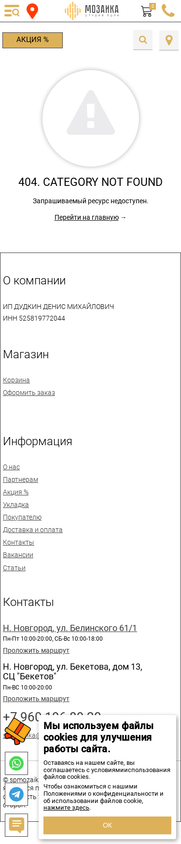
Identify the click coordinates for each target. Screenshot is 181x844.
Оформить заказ (29, 392)
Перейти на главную (87, 217)
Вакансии (18, 555)
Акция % (32, 39)
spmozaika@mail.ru (32, 735)
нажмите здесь (66, 807)
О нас (11, 467)
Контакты (18, 542)
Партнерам (20, 479)
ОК (107, 825)
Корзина (16, 380)
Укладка (16, 504)
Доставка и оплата (33, 530)
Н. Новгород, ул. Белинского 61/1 (70, 628)
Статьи (14, 568)
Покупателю (22, 517)
